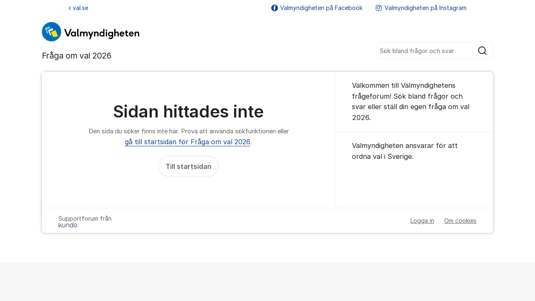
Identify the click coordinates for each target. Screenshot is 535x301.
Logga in (422, 220)
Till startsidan (188, 166)
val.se (78, 7)
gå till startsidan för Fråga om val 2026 (187, 142)
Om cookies (460, 220)
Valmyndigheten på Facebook (316, 7)
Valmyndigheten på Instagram (421, 7)
